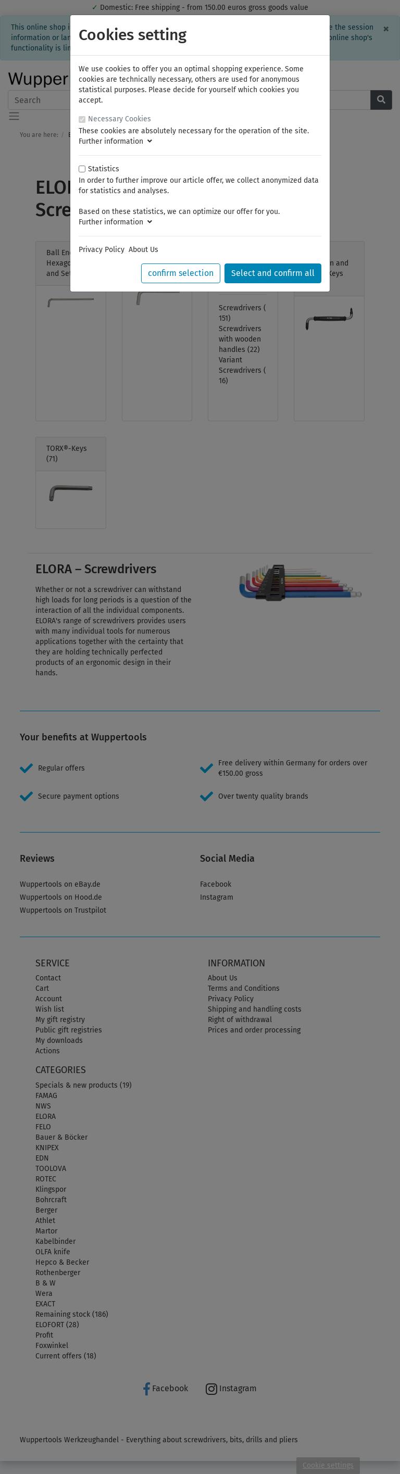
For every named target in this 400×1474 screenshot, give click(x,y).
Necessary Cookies (119, 119)
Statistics (103, 169)
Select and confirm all (273, 273)
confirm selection (181, 273)
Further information (115, 141)
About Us (143, 249)
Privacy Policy (101, 249)
